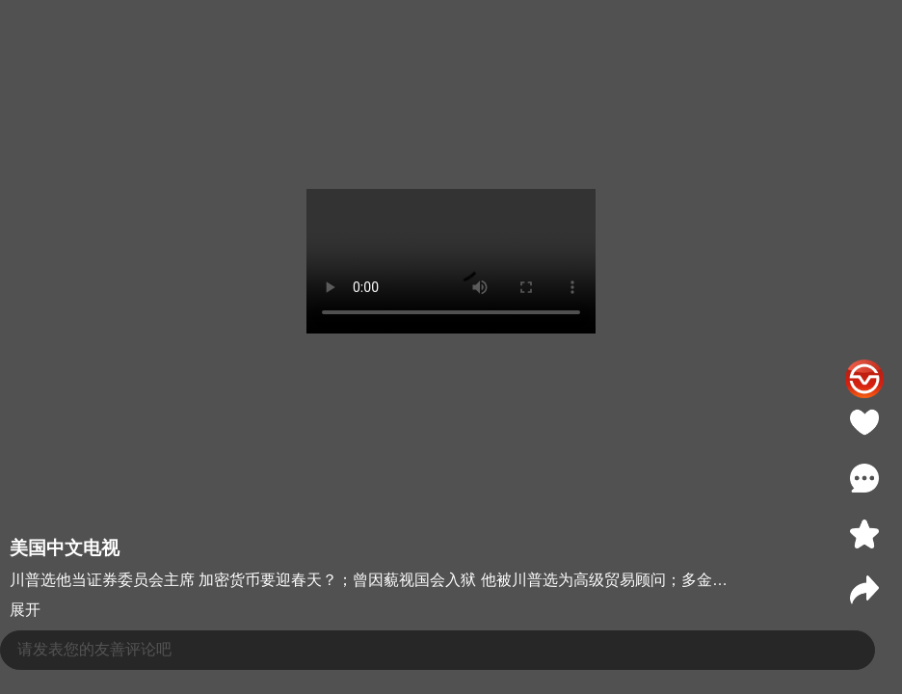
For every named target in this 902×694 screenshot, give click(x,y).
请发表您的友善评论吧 (94, 649)
